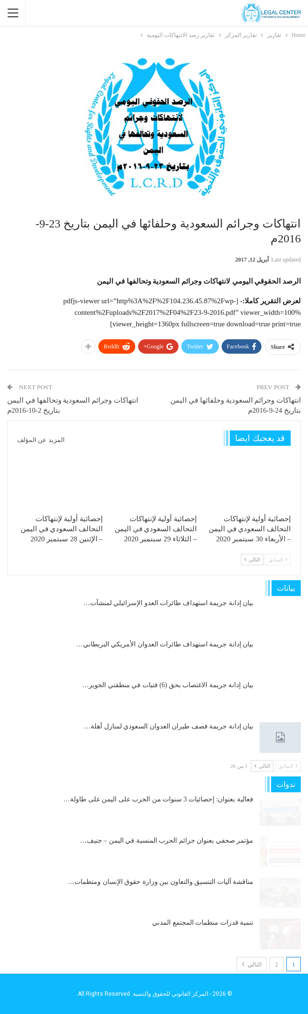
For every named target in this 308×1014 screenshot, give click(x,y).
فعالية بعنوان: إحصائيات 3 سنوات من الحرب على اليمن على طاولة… (158, 799)
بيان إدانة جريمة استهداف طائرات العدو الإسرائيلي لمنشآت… (168, 603)
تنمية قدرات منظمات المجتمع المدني (202, 922)
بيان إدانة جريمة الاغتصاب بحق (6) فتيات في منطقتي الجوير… (167, 685)
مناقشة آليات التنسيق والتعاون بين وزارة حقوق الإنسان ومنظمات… (160, 881)
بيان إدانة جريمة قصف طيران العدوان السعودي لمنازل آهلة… (168, 726)
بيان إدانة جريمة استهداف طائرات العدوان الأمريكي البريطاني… (165, 644)
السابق (277, 559)
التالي (252, 559)
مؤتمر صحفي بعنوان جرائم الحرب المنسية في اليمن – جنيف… (167, 840)
